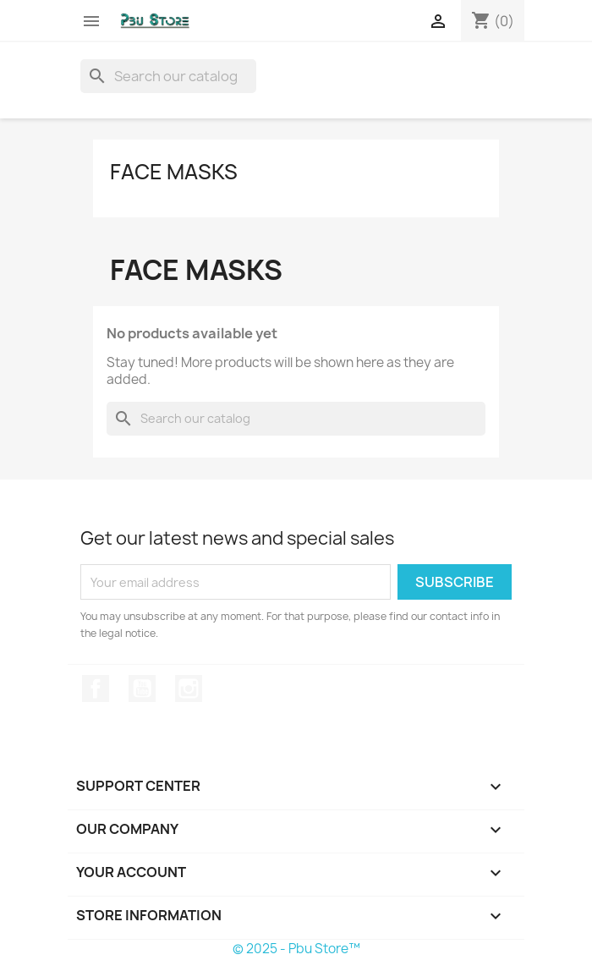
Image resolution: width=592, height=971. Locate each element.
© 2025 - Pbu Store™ (296, 948)
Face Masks (174, 171)
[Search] (168, 76)
